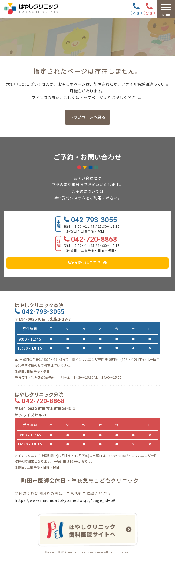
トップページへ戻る (87, 117)
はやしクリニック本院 (39, 305)
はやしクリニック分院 (39, 394)
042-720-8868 (94, 239)
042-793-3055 (94, 220)
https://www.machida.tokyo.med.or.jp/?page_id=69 (65, 500)
